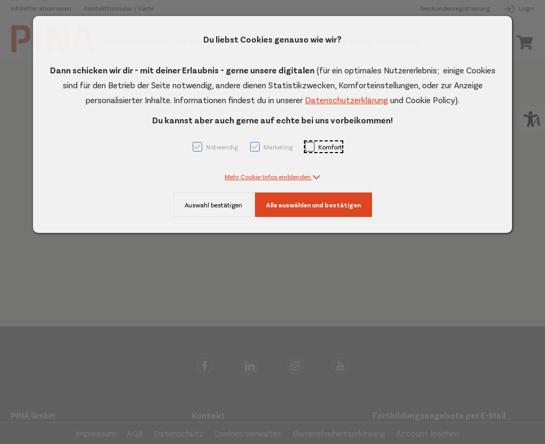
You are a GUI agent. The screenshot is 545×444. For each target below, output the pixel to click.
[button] (272, 176)
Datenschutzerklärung (346, 100)
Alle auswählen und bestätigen (313, 204)
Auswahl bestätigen (213, 204)
